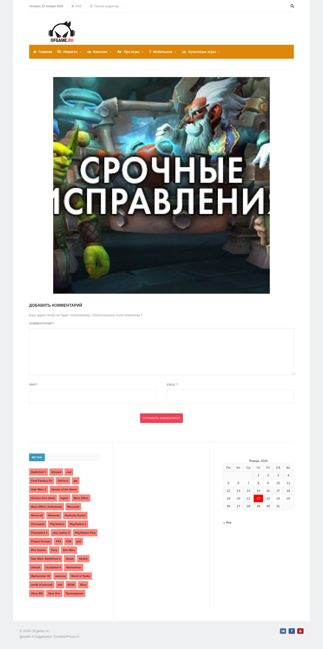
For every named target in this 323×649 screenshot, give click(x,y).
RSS (76, 6)
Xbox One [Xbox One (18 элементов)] (54, 593)
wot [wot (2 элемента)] (60, 584)
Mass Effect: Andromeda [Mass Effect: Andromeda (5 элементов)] (46, 506)
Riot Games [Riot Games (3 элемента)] (38, 550)
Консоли (100, 52)
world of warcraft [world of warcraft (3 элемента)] (41, 584)
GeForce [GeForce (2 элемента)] (63, 480)
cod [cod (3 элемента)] (68, 472)
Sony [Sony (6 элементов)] (54, 550)
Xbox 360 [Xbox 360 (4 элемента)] (37, 593)
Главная (45, 52)
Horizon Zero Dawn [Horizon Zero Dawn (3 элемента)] (43, 498)
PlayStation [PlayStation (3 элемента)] (57, 524)
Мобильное (162, 52)
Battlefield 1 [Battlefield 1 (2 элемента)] (38, 472)
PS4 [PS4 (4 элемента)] (68, 541)
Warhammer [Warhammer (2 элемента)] (73, 567)
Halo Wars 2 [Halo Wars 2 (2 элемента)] (38, 489)
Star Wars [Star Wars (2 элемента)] (69, 550)
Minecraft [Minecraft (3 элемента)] (37, 515)
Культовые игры (202, 52)
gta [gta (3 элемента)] (76, 480)
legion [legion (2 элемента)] (64, 498)
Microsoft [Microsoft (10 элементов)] (73, 506)
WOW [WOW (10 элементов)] (71, 584)
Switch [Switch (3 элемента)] (83, 558)
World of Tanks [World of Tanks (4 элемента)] (80, 576)
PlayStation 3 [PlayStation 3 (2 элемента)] (78, 524)
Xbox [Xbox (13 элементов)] (83, 584)
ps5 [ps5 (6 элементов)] (79, 541)
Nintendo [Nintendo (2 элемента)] (54, 515)
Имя (33, 384)
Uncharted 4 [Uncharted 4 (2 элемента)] (53, 567)
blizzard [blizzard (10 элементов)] (56, 472)
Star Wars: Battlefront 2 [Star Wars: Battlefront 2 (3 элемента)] (45, 558)
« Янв (227, 522)
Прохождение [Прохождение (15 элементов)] (75, 593)
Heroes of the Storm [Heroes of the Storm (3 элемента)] (64, 489)
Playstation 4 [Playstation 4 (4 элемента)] (39, 532)
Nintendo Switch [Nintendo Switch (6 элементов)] (75, 515)
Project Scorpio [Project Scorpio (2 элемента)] (41, 541)
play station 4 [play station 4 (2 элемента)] (61, 532)
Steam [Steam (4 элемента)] (70, 558)
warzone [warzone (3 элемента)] (60, 576)
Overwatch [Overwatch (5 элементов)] (38, 524)
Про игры (132, 52)
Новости (70, 52)
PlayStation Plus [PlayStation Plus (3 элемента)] (85, 532)
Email (172, 384)
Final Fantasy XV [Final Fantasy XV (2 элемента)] (41, 480)
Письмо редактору (104, 6)
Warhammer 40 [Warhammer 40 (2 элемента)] (40, 576)
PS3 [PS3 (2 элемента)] (58, 541)
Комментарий (41, 323)
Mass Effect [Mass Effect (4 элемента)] (81, 498)
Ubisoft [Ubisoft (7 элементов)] (35, 567)
